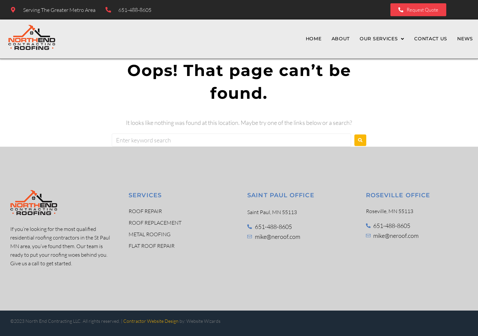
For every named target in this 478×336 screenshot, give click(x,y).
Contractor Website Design (151, 321)
